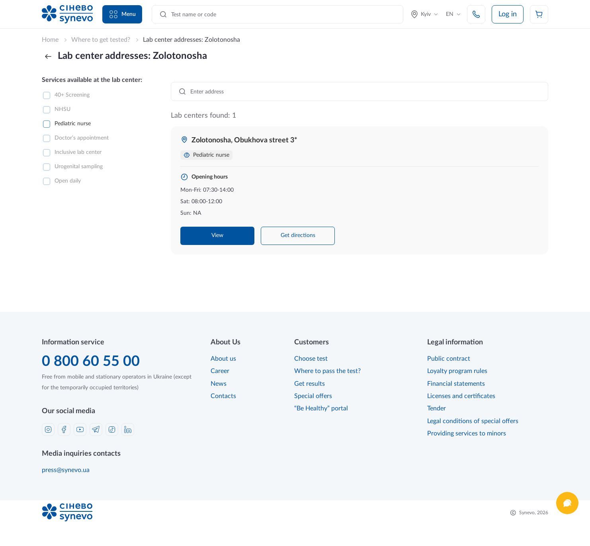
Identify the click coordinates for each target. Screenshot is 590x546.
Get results (309, 384)
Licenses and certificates (461, 396)
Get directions (298, 235)
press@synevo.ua (66, 470)
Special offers (313, 396)
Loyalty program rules (457, 371)
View (217, 235)
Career (220, 371)
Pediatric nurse (73, 123)
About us (223, 359)
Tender (436, 408)
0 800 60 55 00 (91, 361)
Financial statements (456, 384)
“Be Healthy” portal (321, 408)
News (219, 384)
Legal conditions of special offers (472, 421)
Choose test (311, 359)
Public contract (448, 359)
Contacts (223, 396)
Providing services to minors (466, 433)
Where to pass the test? (327, 371)
